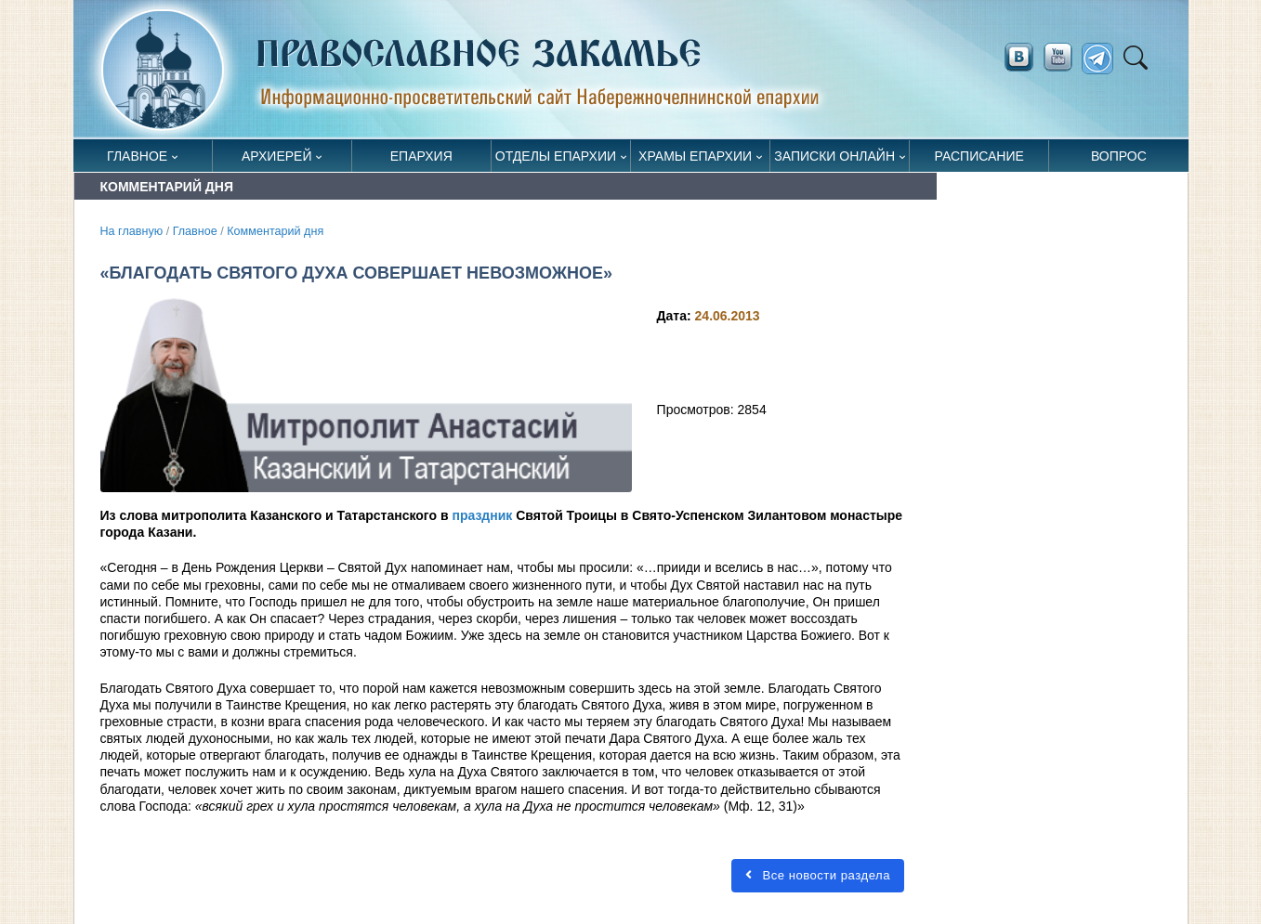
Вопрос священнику (1118, 160)
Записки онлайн (834, 156)
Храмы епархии (695, 156)
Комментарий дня (275, 231)
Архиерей (277, 156)
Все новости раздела (817, 875)
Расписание (979, 156)
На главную (132, 231)
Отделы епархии (555, 156)
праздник (482, 515)
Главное (137, 156)
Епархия (421, 156)
